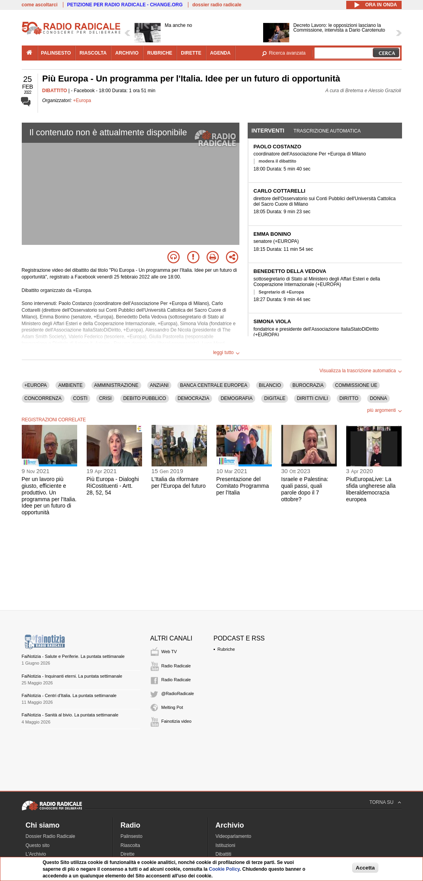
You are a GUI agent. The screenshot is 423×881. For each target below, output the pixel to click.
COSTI (80, 398)
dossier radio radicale (216, 5)
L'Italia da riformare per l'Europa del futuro (179, 482)
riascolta (93, 53)
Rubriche (226, 649)
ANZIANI (159, 385)
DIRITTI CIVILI (312, 398)
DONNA (378, 398)
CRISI (105, 398)
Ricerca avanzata (287, 53)
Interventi (268, 130)
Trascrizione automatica (327, 131)
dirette (191, 53)
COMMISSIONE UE (356, 385)
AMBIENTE (70, 385)
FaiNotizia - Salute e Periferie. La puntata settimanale (73, 656)
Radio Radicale (176, 665)
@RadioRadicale (177, 693)
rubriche (159, 53)
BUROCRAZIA (308, 385)
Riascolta (130, 845)
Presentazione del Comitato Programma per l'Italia (242, 486)
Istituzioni (225, 845)
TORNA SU (381, 802)
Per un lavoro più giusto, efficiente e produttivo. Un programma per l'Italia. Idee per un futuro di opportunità (49, 495)
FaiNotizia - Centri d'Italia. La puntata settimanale (69, 695)
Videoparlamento (234, 836)
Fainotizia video (176, 721)
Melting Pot (172, 707)
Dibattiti (223, 854)
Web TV (169, 651)
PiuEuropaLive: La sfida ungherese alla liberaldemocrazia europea (371, 489)
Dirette (128, 854)
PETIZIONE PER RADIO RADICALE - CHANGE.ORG (125, 5)
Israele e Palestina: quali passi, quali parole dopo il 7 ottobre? (304, 489)
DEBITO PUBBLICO (144, 398)
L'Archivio (36, 854)
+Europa (82, 100)
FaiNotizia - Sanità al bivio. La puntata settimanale (70, 714)
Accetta (365, 868)
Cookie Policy (224, 869)
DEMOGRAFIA (237, 398)
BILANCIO (270, 385)
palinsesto (56, 53)
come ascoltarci (40, 5)
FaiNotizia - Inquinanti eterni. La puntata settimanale (72, 676)
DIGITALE (274, 398)
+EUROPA (36, 385)
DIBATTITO (54, 90)
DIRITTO (349, 398)
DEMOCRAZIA (193, 398)
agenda (220, 53)
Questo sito (38, 845)
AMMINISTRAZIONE (116, 385)
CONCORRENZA (43, 398)
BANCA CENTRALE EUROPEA (213, 385)
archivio (126, 53)
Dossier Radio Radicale (50, 836)
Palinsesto (131, 836)
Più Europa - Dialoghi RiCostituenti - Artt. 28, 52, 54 (113, 486)
